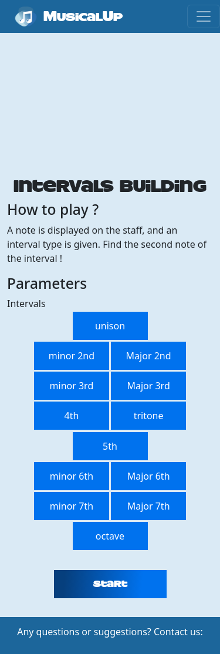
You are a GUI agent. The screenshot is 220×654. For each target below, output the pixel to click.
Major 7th (148, 506)
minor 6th (71, 476)
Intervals (26, 303)
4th (71, 415)
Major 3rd (148, 385)
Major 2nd (148, 355)
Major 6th (148, 476)
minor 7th (71, 506)
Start (110, 584)
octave (110, 536)
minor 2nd (71, 355)
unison (110, 325)
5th (110, 446)
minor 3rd (72, 385)
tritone (149, 415)
